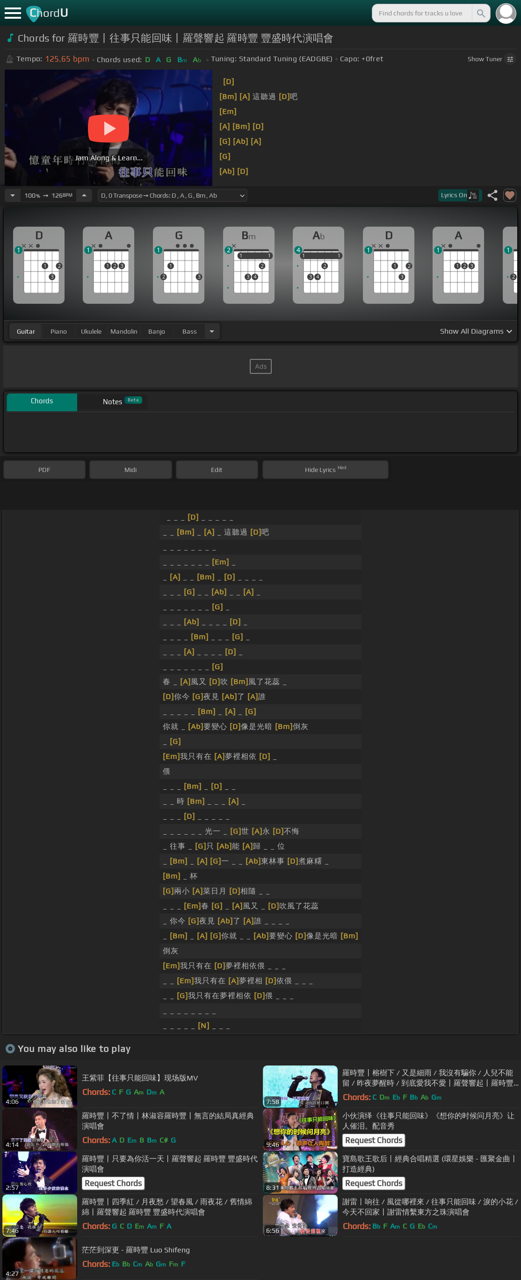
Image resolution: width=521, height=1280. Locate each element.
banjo (156, 331)
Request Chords (373, 1140)
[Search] (480, 13)
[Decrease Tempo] (13, 195)
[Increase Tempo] (84, 195)
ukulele (91, 331)
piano (59, 331)
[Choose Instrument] (212, 331)
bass (189, 331)
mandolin (123, 331)
